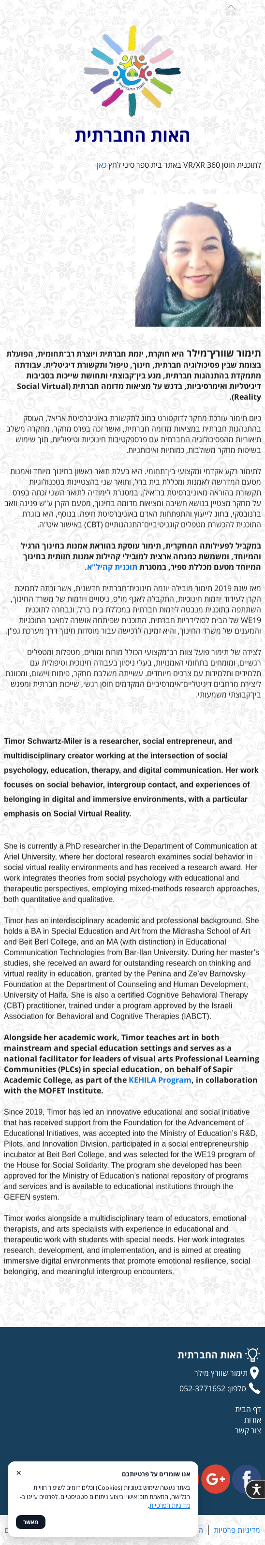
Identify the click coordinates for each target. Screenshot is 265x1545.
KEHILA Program (160, 1082)
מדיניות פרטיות (237, 1530)
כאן (101, 165)
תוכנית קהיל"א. (111, 569)
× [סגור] (18, 1472)
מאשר (30, 1522)
